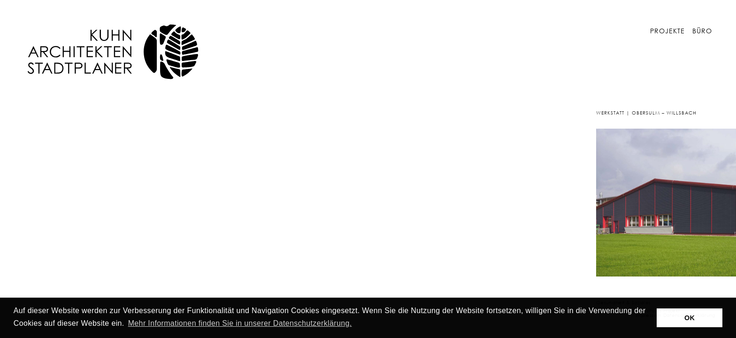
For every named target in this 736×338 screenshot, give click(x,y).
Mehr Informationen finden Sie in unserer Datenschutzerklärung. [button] (240, 323)
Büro (702, 30)
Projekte (667, 30)
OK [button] (689, 318)
